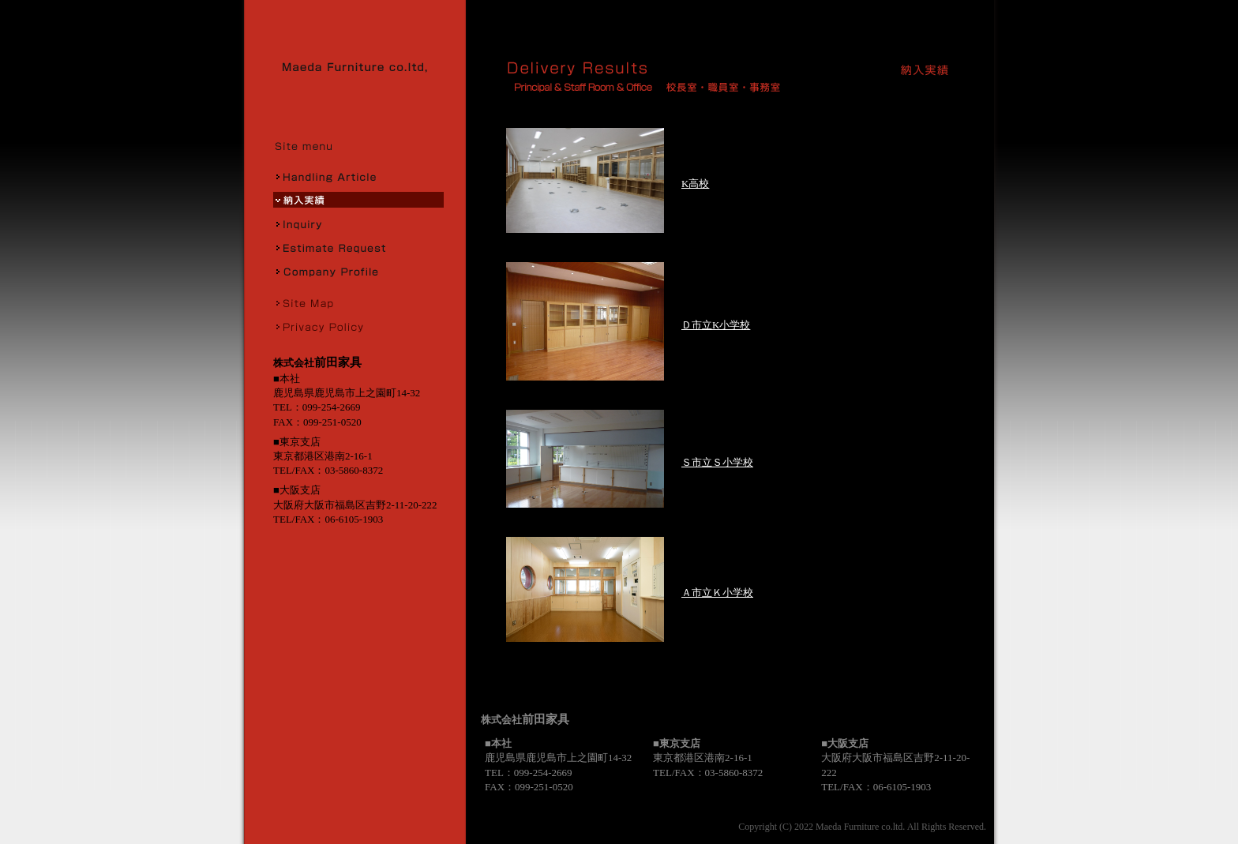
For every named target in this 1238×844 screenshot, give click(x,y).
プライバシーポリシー (358, 326)
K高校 (695, 183)
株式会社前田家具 (360, 67)
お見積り (358, 247)
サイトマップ (358, 302)
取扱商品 (358, 176)
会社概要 (358, 271)
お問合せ (358, 223)
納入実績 (358, 200)
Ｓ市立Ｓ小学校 (717, 462)
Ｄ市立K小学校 (715, 325)
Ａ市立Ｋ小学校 (717, 592)
